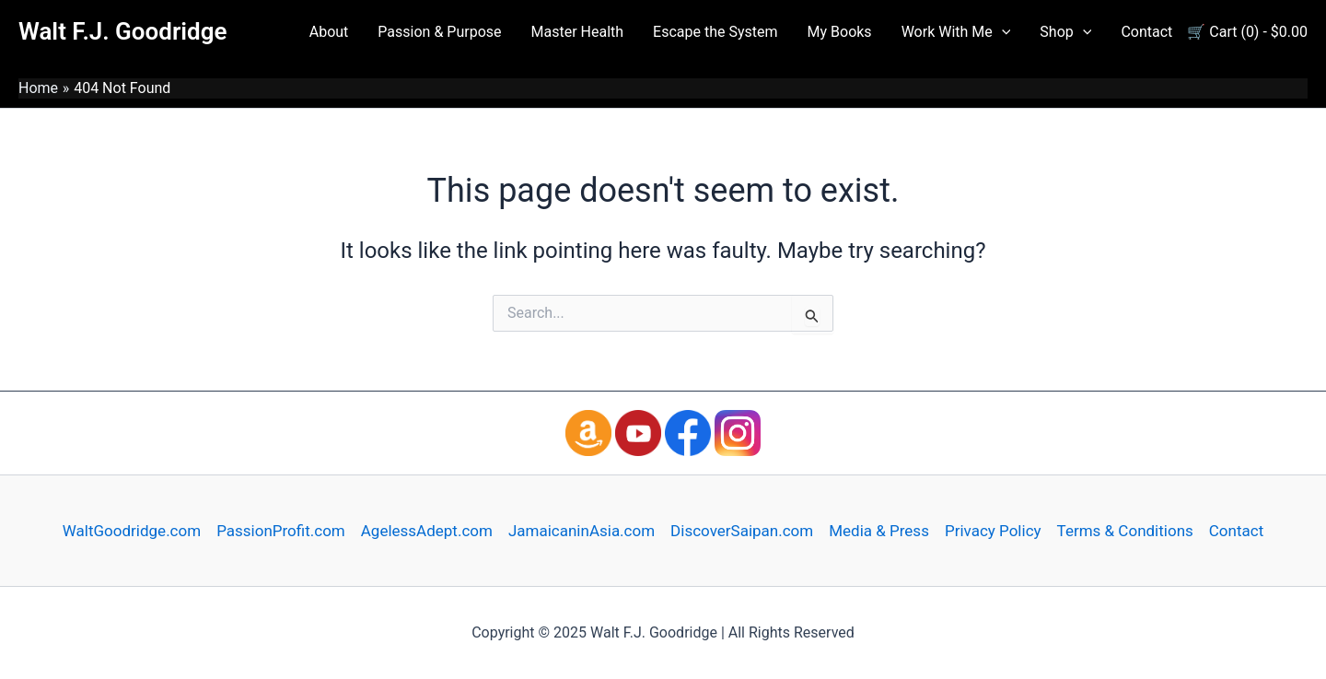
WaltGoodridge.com (132, 530)
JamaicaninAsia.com (581, 530)
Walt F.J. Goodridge (122, 31)
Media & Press (879, 530)
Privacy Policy (993, 530)
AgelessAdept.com (427, 530)
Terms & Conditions (1125, 530)
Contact (1236, 530)
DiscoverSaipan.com (741, 530)
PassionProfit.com (280, 530)
